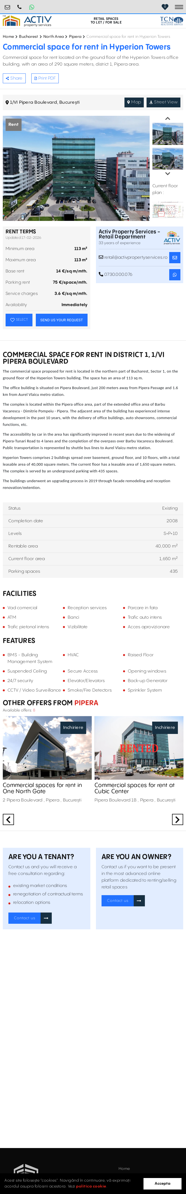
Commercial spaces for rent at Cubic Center (135, 788)
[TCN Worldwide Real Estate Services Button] (171, 21)
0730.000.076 (19, 5)
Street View (163, 102)
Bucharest (28, 37)
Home (8, 37)
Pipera (75, 37)
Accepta (162, 1184)
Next (168, 174)
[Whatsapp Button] (31, 7)
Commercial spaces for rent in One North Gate (42, 788)
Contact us (24, 918)
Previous (168, 118)
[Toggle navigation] (179, 7)
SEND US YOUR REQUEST (61, 320)
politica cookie (91, 1186)
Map (134, 102)
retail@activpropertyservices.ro (7, 5)
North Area (53, 37)
